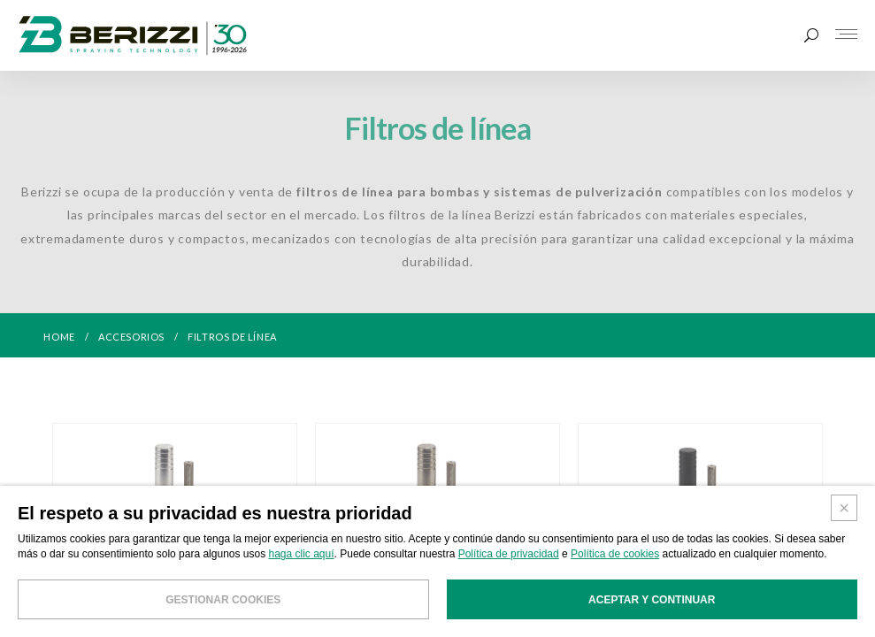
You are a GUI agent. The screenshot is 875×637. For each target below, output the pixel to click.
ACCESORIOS (131, 336)
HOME (58, 336)
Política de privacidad (508, 584)
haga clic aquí (301, 584)
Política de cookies (615, 584)
